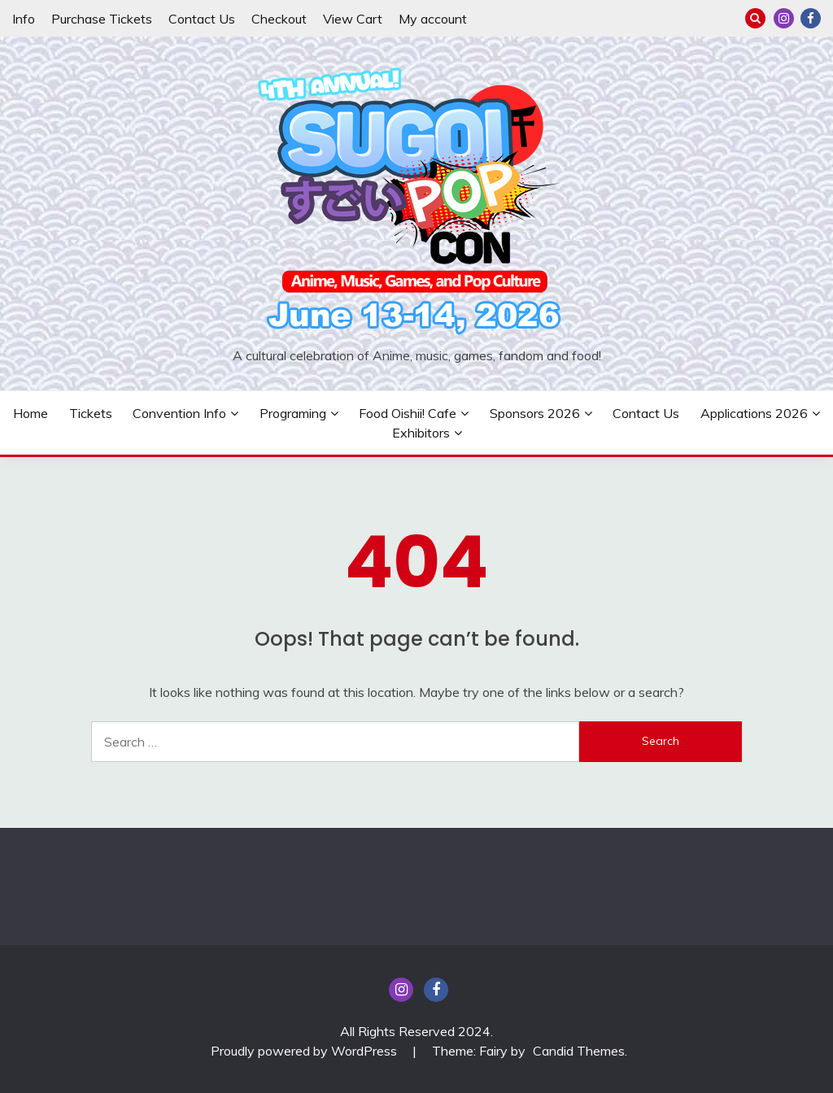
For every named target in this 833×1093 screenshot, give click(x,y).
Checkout (279, 19)
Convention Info (179, 413)
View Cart (352, 19)
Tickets (90, 413)
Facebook (810, 18)
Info (23, 19)
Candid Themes (579, 1051)
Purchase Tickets (101, 19)
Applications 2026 (754, 413)
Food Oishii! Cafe (407, 413)
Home (30, 413)
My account (433, 19)
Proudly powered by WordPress (305, 1051)
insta (784, 18)
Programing (292, 413)
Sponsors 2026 (535, 413)
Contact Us (201, 19)
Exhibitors (421, 433)
